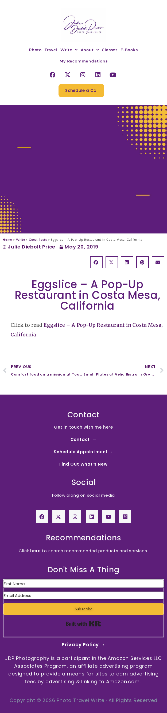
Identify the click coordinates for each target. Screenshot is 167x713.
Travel (51, 49)
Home (7, 240)
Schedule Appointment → (83, 452)
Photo (35, 49)
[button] (96, 262)
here (35, 551)
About (90, 49)
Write (69, 49)
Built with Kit (83, 624)
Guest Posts (38, 240)
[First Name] (83, 584)
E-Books (129, 49)
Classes (110, 49)
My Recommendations (83, 61)
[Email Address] (83, 595)
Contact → (84, 439)
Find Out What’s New (83, 464)
